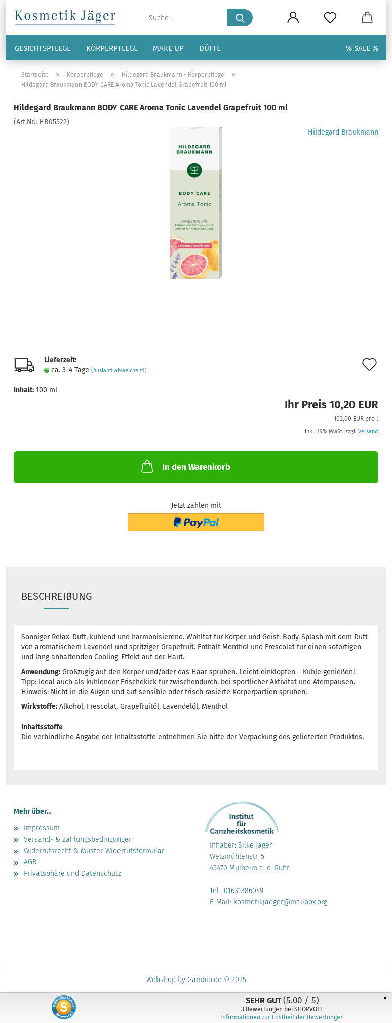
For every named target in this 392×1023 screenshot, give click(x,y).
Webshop (161, 979)
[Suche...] (240, 17)
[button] (293, 17)
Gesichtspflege (43, 48)
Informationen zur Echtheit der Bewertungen (282, 1017)
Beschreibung (56, 596)
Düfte (210, 48)
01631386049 (243, 890)
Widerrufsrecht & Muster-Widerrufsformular (94, 851)
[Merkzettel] (329, 17)
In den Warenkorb (184, 466)
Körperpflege (112, 48)
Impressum (42, 828)
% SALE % (362, 48)
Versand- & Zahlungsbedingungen (78, 839)
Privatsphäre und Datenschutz (72, 873)
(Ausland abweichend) (119, 370)
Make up (168, 48)
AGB (30, 862)
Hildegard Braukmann (343, 132)
